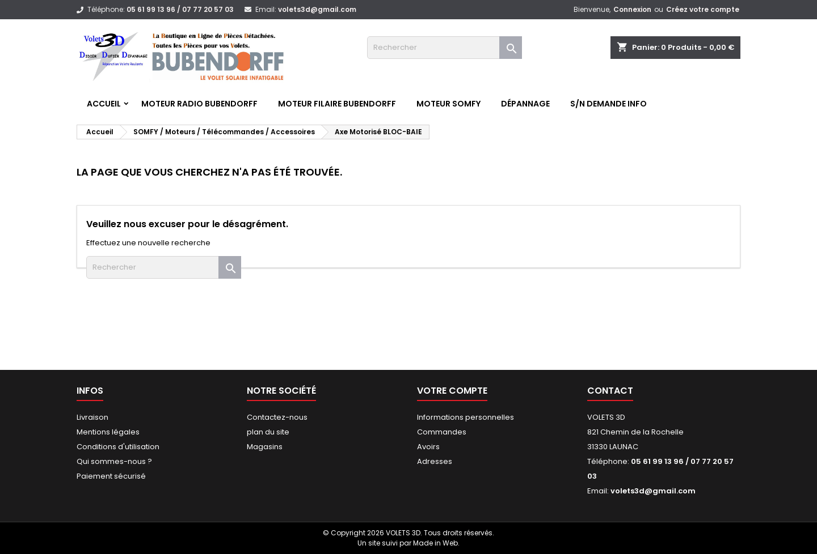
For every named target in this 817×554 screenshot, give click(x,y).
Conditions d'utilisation (118, 446)
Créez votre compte (702, 9)
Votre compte (452, 390)
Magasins (265, 446)
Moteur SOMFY (448, 103)
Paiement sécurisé (111, 476)
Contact (610, 390)
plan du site (268, 432)
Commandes (441, 432)
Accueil (104, 103)
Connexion (632, 9)
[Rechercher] (444, 47)
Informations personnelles (465, 417)
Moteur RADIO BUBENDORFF (199, 103)
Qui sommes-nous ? (114, 461)
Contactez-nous (277, 417)
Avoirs (428, 446)
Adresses (434, 461)
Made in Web (435, 543)
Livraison (92, 417)
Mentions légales (108, 432)
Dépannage (525, 103)
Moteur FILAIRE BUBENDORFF (337, 103)
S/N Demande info (608, 103)
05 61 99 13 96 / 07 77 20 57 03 (180, 9)
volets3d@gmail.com (317, 9)
